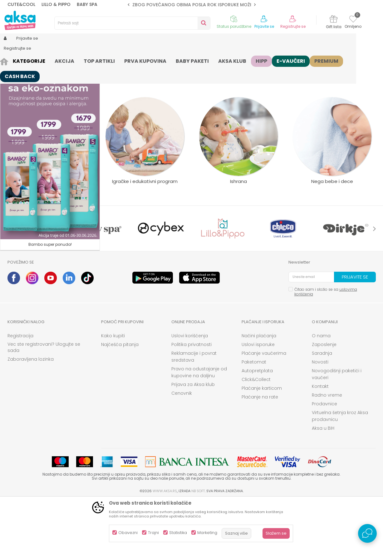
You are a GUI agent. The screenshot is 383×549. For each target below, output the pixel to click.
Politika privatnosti (191, 393)
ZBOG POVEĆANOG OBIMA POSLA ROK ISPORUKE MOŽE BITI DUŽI (202, 5)
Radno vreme (327, 443)
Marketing (207, 532)
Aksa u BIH (323, 476)
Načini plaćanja (259, 384)
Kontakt (320, 435)
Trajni (153, 532)
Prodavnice (324, 452)
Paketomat (254, 410)
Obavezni (128, 532)
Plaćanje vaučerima (264, 401)
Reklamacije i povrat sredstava (194, 405)
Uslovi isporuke (258, 393)
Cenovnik (181, 441)
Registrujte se (293, 26)
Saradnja (322, 401)
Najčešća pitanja (120, 393)
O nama (321, 384)
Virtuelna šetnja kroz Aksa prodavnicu (340, 464)
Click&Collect (256, 428)
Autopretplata (257, 419)
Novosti (320, 410)
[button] (132, 23)
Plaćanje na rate (260, 445)
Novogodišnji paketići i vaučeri (336, 422)
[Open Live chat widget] (367, 533)
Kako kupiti (113, 384)
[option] (191, 4)
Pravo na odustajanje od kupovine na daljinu (199, 420)
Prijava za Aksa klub (193, 433)
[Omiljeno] (353, 20)
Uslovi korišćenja (189, 384)
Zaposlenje (324, 393)
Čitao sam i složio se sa (325, 340)
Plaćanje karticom (262, 436)
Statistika (178, 532)
